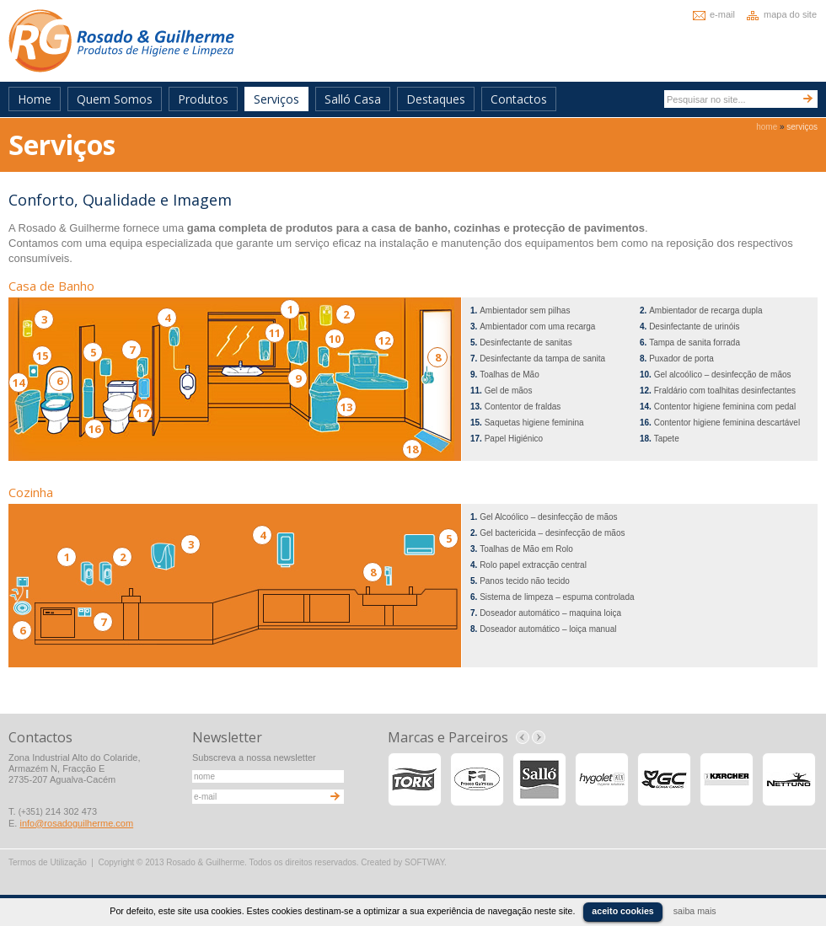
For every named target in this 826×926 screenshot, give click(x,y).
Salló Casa (352, 99)
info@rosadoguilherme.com (76, 823)
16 (94, 428)
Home (34, 99)
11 (275, 332)
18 (412, 449)
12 (384, 340)
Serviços (276, 99)
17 (142, 412)
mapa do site (790, 14)
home (766, 126)
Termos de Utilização (47, 862)
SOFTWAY (424, 862)
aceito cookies (622, 911)
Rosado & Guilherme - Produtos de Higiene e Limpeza (121, 40)
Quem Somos (115, 99)
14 (18, 382)
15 (42, 355)
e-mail (722, 14)
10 (335, 338)
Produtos (203, 99)
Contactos (519, 99)
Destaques (435, 99)
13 (346, 407)
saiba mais (694, 911)
